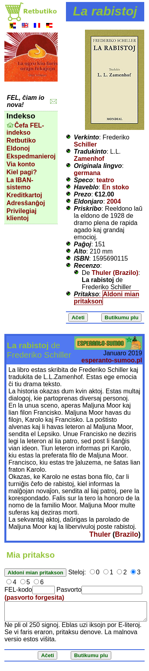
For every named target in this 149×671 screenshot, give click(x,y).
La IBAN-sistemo (19, 184)
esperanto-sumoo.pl (111, 360)
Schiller (85, 144)
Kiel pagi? (21, 172)
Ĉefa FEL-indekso (25, 129)
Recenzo (87, 265)
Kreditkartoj (24, 195)
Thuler (100, 534)
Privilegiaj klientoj (21, 214)
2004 (114, 201)
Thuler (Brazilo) (115, 272)
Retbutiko (21, 140)
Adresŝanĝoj (25, 203)
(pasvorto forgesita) (34, 597)
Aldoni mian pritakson (106, 298)
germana (87, 173)
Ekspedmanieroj (31, 156)
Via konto (20, 164)
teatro (105, 180)
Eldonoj (18, 148)
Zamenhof (89, 158)
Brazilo (126, 534)
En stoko (115, 187)
